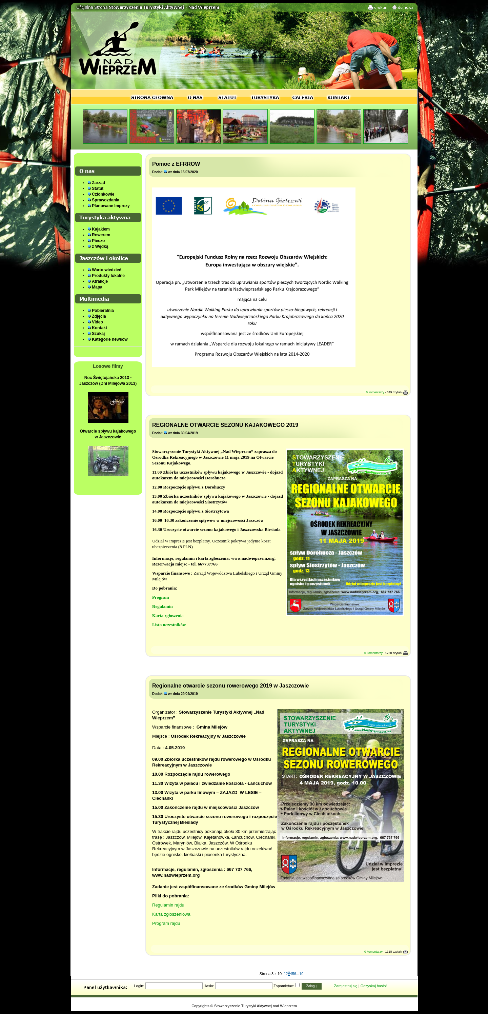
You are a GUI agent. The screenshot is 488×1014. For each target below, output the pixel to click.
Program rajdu (166, 923)
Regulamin (162, 606)
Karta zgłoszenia (168, 615)
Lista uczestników (169, 624)
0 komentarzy (375, 392)
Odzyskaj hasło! (374, 986)
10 (301, 974)
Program (160, 597)
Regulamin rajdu (168, 905)
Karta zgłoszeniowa (171, 914)
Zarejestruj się (346, 986)
